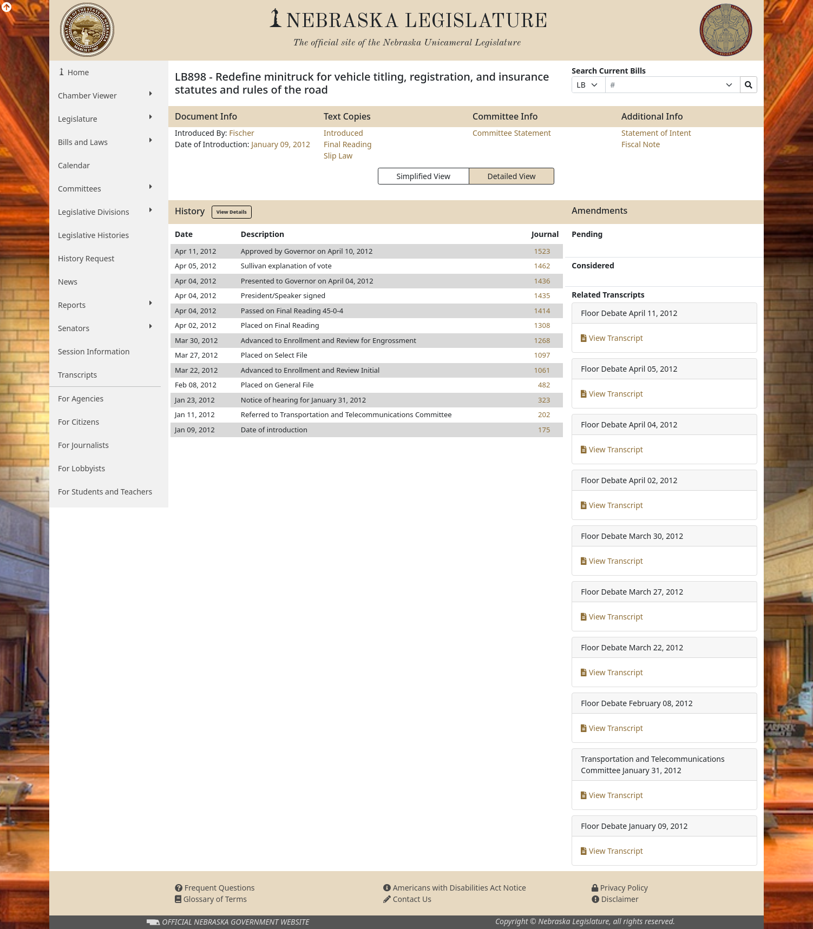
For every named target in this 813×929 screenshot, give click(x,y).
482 (544, 385)
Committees (105, 188)
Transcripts (77, 375)
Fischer (241, 133)
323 (544, 400)
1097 (542, 355)
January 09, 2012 (280, 144)
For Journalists (83, 445)
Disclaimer (615, 899)
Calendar (74, 165)
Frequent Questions (215, 887)
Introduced (343, 133)
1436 (542, 281)
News (67, 281)
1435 (542, 295)
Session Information (94, 351)
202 (544, 414)
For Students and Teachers (105, 491)
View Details (232, 211)
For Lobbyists (81, 468)
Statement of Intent (656, 133)
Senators (105, 327)
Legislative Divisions (105, 211)
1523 (542, 251)
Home (77, 72)
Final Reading (348, 144)
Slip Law (338, 155)
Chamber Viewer (105, 95)
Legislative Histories (93, 235)
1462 (542, 266)
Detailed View (512, 176)
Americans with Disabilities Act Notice (454, 887)
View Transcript (612, 338)
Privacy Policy (620, 887)
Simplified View (423, 176)
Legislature (105, 118)
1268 (542, 340)
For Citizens (78, 422)
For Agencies (80, 398)
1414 (542, 310)
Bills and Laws (105, 141)
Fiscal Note (640, 144)
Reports (105, 304)
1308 (542, 325)
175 (544, 429)
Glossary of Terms (211, 899)
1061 (542, 370)
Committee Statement (512, 133)
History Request (86, 258)
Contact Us (407, 899)
